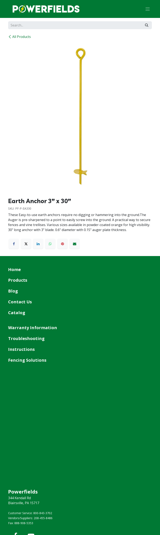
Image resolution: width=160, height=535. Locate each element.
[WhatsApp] (50, 244)
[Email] (75, 244)
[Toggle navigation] (147, 9)
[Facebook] (14, 244)
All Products (19, 36)
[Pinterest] (63, 244)
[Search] (146, 25)
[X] (26, 244)
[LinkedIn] (38, 244)
